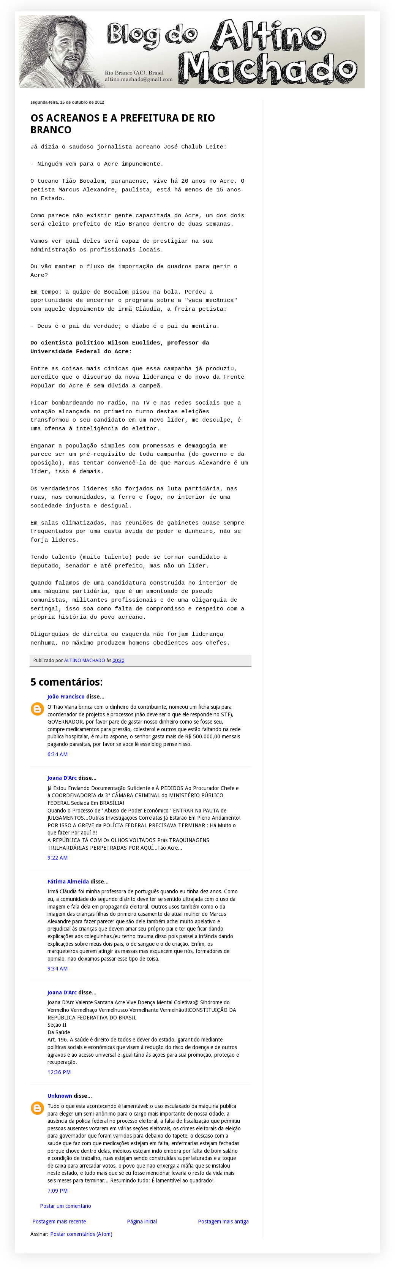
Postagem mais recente (59, 1221)
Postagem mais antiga (223, 1221)
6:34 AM (57, 754)
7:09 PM (57, 1191)
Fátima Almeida (68, 882)
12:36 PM (59, 1072)
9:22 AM (57, 858)
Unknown (59, 1096)
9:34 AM (57, 969)
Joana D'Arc (62, 778)
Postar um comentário (65, 1206)
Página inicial (142, 1221)
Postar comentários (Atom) (81, 1234)
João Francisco (66, 697)
